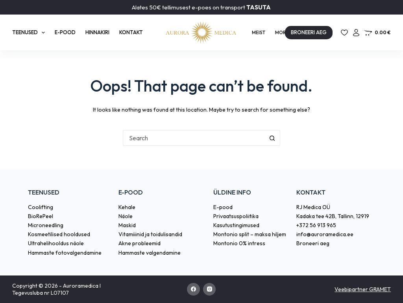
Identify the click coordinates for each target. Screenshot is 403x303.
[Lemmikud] (344, 33)
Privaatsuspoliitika (236, 216)
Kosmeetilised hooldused (59, 234)
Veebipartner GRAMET (363, 289)
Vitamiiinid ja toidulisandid (150, 234)
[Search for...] (193, 138)
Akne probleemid (139, 243)
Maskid (127, 225)
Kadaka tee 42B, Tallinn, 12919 (332, 216)
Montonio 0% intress (239, 243)
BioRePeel (40, 216)
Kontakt (131, 32)
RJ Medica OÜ (313, 207)
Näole (125, 216)
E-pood (65, 32)
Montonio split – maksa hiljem (249, 234)
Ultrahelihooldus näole (56, 243)
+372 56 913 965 (316, 225)
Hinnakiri (97, 32)
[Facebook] (193, 289)
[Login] (356, 33)
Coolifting (40, 207)
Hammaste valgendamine (149, 252)
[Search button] (272, 138)
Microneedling (45, 225)
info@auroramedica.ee (324, 234)
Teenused (30, 32)
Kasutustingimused (236, 225)
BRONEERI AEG (309, 32)
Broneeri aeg (312, 243)
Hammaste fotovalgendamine (65, 252)
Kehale (126, 207)
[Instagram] (209, 289)
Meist (258, 32)
